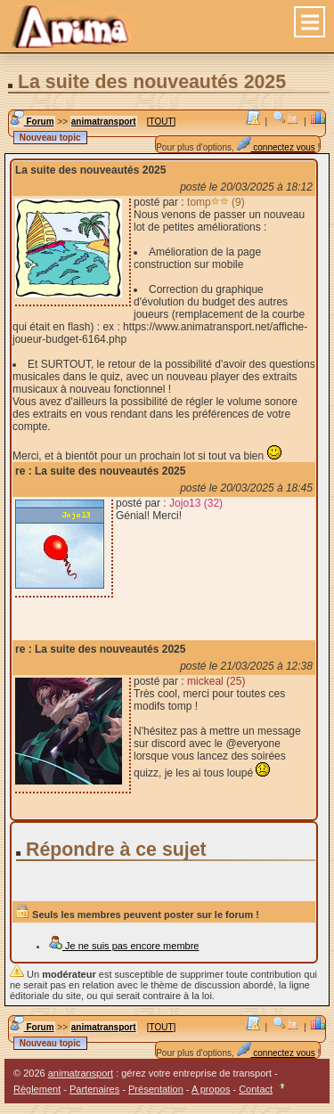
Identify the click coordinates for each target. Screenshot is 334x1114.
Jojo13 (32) (196, 503)
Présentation (155, 1089)
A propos (210, 1089)
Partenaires (94, 1089)
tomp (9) (216, 202)
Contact (256, 1089)
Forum (32, 121)
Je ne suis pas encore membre (123, 945)
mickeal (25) (216, 681)
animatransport (103, 121)
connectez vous (276, 147)
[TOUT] (161, 121)
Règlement (37, 1089)
